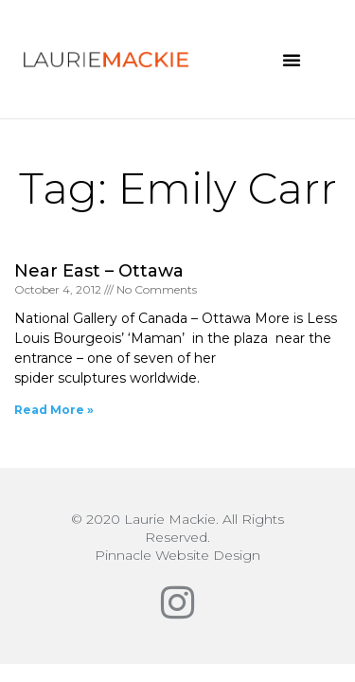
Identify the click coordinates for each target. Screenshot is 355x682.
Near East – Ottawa (99, 270)
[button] (291, 59)
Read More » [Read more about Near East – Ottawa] (54, 410)
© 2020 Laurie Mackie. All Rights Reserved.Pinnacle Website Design (177, 537)
